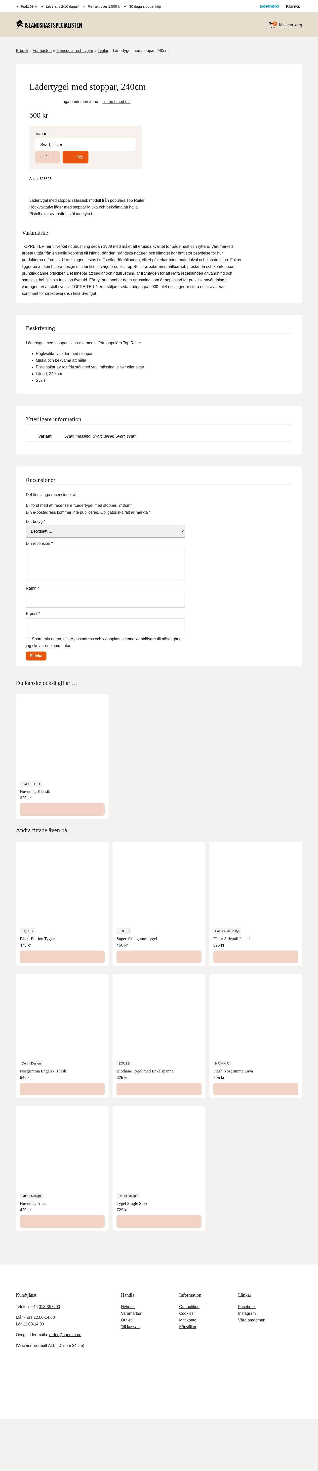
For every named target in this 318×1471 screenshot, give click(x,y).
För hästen (106, 24)
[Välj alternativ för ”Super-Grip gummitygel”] (159, 937)
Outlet (127, 1300)
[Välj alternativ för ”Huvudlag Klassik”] (62, 790)
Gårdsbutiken (155, 1402)
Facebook (248, 1287)
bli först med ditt (255, 115)
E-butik (22, 50)
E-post (34, 594)
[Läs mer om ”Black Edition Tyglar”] (62, 937)
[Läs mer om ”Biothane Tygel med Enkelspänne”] (159, 1070)
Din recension (39, 523)
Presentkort (203, 24)
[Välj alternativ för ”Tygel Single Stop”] (159, 1202)
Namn (32, 568)
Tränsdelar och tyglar (75, 50)
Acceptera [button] (287, 1458)
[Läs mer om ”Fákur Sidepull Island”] (255, 937)
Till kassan (130, 1307)
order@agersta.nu (65, 1315)
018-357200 (51, 1287)
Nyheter (128, 1287)
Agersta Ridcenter (121, 1402)
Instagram (248, 1293)
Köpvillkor (186, 1307)
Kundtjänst (182, 1402)
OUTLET (224, 24)
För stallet (154, 24)
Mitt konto (188, 1300)
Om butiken (188, 1287)
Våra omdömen (253, 1300)
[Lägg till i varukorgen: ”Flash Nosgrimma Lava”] (255, 1070)
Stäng (78, 1371)
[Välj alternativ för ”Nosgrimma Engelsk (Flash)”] (62, 1070)
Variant (180, 148)
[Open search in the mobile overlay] (252, 25)
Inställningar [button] (257, 1458)
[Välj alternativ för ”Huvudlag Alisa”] (62, 1202)
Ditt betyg (37, 502)
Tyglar (104, 50)
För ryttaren (130, 24)
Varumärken (178, 24)
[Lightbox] (152, 77)
